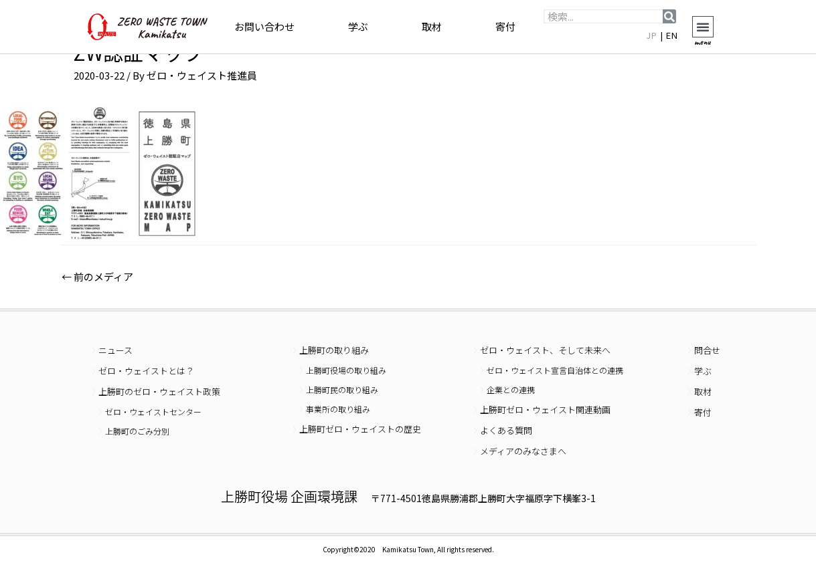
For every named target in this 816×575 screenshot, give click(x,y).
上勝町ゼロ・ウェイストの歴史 (360, 429)
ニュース (115, 350)
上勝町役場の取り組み (346, 370)
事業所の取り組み (338, 409)
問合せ (707, 350)
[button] (703, 26)
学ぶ (358, 26)
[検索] (669, 16)
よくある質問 (506, 430)
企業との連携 (511, 389)
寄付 (505, 26)
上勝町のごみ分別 (137, 431)
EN (672, 35)
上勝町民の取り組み (342, 389)
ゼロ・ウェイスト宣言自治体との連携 (555, 370)
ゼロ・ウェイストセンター (153, 411)
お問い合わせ (264, 26)
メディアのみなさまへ (523, 451)
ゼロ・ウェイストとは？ (146, 370)
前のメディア (97, 276)
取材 (432, 26)
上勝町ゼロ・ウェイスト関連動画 (545, 409)
